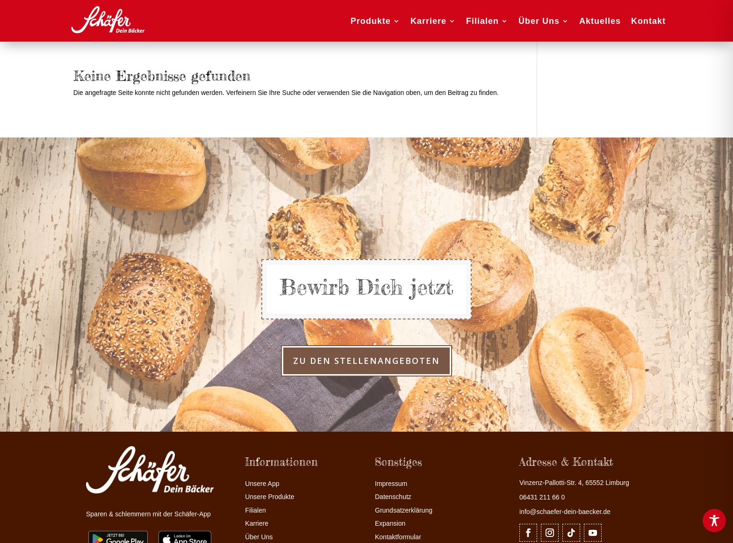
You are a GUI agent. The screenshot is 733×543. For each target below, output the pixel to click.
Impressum (391, 483)
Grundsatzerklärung (403, 510)
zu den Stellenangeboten (366, 360)
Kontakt (648, 21)
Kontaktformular (398, 537)
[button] (20, 522)
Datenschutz (393, 496)
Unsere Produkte (269, 496)
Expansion (390, 523)
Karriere (428, 21)
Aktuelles (600, 21)
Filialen (482, 21)
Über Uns (539, 21)
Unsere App (262, 483)
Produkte (371, 21)
